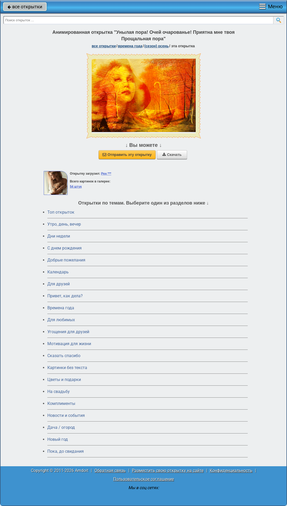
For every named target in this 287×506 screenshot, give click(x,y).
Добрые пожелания (66, 260)
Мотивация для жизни (69, 343)
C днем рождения (64, 248)
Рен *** (106, 173)
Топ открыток (60, 212)
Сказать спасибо (63, 355)
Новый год (57, 439)
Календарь (58, 272)
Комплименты (61, 403)
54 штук (76, 186)
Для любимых (61, 319)
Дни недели (58, 236)
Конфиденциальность (231, 470)
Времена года (60, 307)
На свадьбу (58, 391)
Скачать (172, 155)
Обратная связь (110, 470)
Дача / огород (61, 427)
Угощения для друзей (68, 331)
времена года (130, 46)
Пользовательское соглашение (143, 479)
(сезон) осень (156, 46)
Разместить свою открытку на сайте (167, 470)
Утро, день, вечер (64, 224)
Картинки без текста (67, 367)
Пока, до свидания (65, 451)
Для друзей (58, 283)
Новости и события (66, 415)
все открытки (25, 6)
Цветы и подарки (64, 379)
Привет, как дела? (65, 295)
